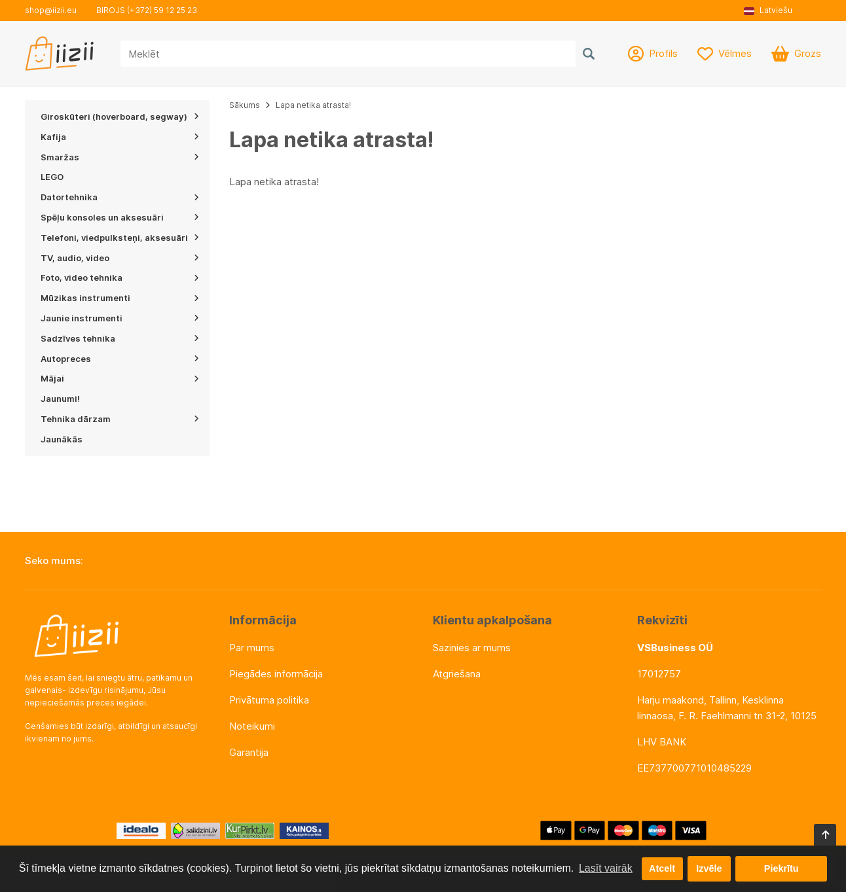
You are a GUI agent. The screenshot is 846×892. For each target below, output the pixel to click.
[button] (772, 10)
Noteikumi (252, 726)
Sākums (244, 105)
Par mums (251, 647)
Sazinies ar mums (472, 647)
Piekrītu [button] (781, 868)
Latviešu (768, 10)
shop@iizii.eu (51, 10)
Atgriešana (457, 674)
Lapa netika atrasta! (313, 105)
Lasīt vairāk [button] (606, 868)
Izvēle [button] (709, 868)
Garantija (248, 752)
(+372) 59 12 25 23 (162, 10)
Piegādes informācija (276, 674)
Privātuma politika (269, 700)
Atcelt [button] (662, 868)
